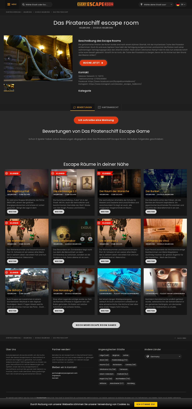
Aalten (125, 354)
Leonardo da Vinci (157, 240)
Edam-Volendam (107, 372)
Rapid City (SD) (106, 377)
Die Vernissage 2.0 (64, 191)
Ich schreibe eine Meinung (96, 120)
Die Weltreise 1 (16, 240)
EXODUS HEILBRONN (103, 27)
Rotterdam (117, 363)
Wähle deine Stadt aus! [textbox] (155, 4)
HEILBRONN (84, 27)
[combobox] (156, 4)
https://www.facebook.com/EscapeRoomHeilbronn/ (111, 81)
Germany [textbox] (155, 355)
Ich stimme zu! (145, 404)
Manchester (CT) (116, 382)
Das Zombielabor (64, 240)
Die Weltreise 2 (109, 240)
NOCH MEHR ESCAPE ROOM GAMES (96, 324)
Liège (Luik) (104, 354)
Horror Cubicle (109, 290)
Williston (103, 382)
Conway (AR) (131, 363)
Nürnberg (131, 382)
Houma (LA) (104, 363)
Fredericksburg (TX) (119, 358)
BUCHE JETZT (91, 62)
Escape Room (42, 396)
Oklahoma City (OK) (108, 368)
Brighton (116, 354)
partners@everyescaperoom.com (64, 372)
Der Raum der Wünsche (114, 191)
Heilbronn (27, 12)
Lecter (150, 290)
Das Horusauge (63, 290)
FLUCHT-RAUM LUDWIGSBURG (126, 293)
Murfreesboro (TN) (123, 377)
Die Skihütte (14, 290)
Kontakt (55, 377)
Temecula (123, 368)
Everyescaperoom (13, 12)
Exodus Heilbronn (42, 12)
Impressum (56, 374)
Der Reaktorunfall (18, 191)
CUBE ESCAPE (24, 194)
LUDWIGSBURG (106, 293)
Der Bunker (152, 191)
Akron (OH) (104, 358)
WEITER (12, 211)
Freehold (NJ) (122, 372)
